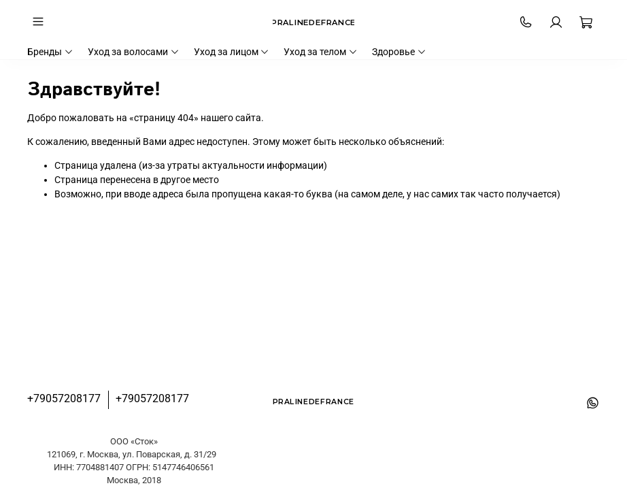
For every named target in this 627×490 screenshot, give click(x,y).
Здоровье (399, 51)
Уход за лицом (232, 51)
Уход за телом (321, 51)
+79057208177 (64, 398)
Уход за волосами (134, 51)
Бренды (50, 51)
